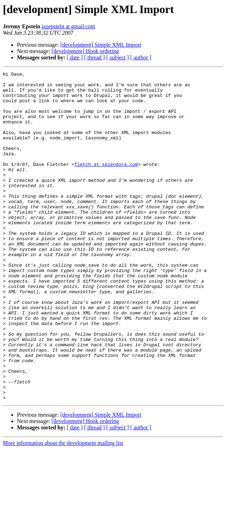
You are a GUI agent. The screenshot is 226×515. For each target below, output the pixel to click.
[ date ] (75, 57)
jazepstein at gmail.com (68, 26)
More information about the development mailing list (63, 509)
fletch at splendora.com (106, 183)
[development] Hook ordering (85, 51)
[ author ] (140, 57)
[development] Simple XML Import (100, 45)
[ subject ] (117, 57)
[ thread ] (94, 57)
